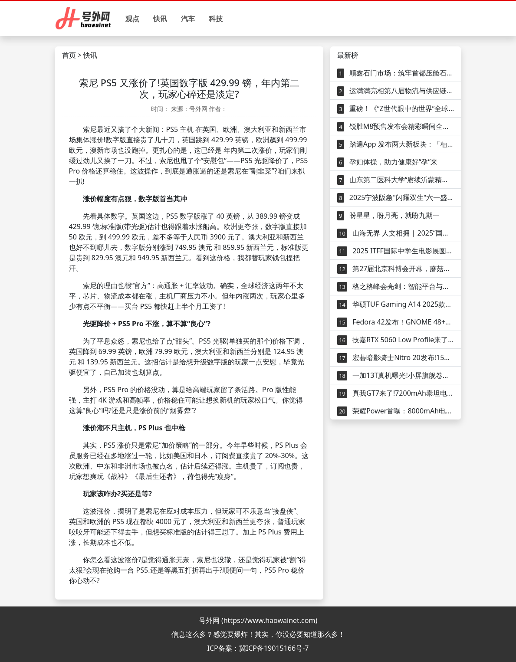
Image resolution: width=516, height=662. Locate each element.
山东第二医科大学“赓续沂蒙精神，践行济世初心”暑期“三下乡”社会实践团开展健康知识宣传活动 (395, 180)
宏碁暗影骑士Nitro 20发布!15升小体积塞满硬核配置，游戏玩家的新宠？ (395, 358)
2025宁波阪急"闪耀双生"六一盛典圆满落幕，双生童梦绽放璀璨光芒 (395, 198)
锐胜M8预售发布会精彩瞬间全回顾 (395, 126)
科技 (216, 18)
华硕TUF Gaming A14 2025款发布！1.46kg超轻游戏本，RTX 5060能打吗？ (395, 304)
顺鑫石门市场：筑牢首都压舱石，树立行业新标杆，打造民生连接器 (395, 73)
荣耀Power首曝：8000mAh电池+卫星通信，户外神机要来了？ (395, 411)
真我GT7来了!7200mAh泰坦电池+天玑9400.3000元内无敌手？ (395, 393)
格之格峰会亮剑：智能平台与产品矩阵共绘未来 (395, 287)
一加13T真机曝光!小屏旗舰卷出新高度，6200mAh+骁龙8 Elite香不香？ (395, 375)
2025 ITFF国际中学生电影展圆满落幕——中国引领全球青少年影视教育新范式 (395, 251)
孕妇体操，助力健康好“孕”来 (387, 162)
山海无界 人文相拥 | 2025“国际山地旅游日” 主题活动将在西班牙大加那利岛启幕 (395, 233)
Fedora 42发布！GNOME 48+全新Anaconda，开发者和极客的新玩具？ (395, 322)
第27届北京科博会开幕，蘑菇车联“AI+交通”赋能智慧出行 (395, 269)
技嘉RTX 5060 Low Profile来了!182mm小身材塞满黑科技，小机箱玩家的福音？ (395, 340)
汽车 (188, 18)
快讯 (160, 18)
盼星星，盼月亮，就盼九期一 (388, 215)
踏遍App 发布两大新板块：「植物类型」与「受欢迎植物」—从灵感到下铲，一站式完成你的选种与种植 (395, 144)
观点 (132, 18)
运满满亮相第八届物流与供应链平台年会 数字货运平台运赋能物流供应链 (395, 91)
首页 (69, 55)
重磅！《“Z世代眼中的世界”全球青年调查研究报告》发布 (395, 109)
